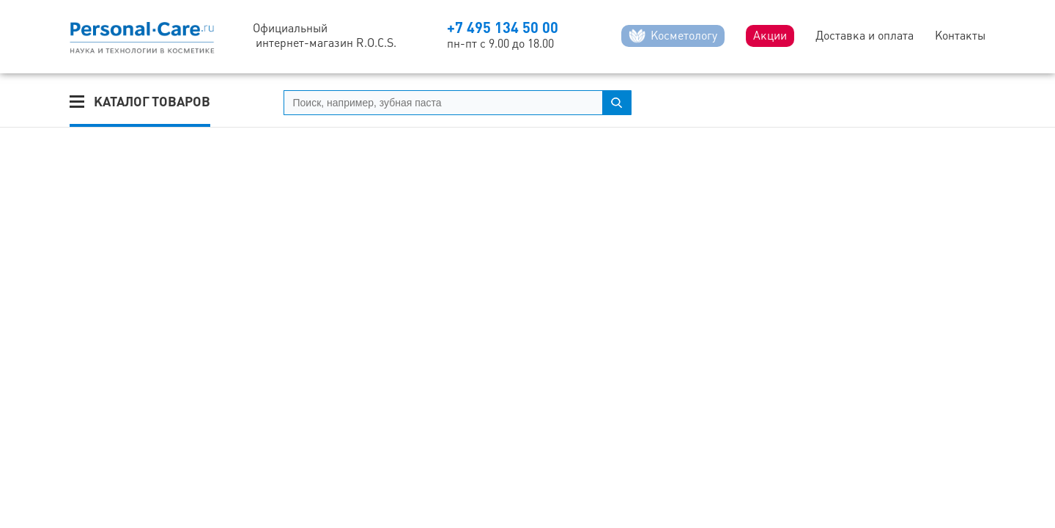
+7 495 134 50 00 (502, 27)
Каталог (152, 101)
